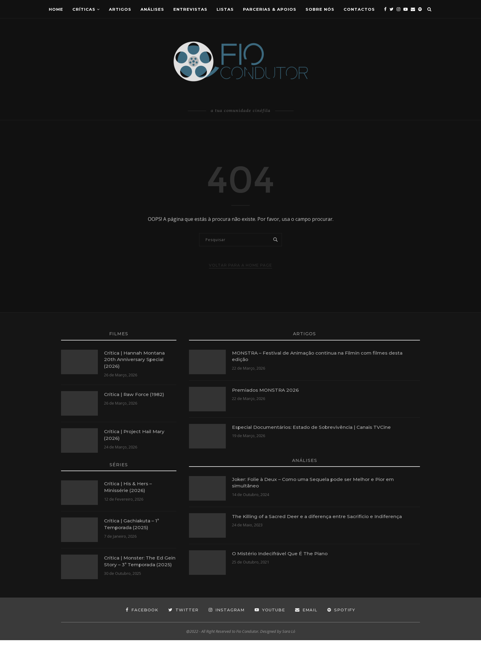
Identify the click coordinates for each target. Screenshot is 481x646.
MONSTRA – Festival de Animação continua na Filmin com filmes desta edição (320, 356)
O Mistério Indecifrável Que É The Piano (281, 553)
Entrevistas (190, 9)
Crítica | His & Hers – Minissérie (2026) (128, 487)
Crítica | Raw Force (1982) (135, 395)
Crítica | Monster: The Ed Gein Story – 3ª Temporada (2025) (137, 565)
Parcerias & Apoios (269, 9)
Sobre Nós (320, 9)
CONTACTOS (359, 9)
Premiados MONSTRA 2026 (267, 390)
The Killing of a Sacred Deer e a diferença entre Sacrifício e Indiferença (318, 516)
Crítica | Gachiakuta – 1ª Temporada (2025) (132, 524)
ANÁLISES (152, 9)
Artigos (120, 9)
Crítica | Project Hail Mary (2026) (135, 435)
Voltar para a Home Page (240, 265)
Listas (225, 9)
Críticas (83, 9)
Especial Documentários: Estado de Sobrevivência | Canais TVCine (314, 427)
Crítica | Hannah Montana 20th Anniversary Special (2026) (135, 360)
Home (56, 9)
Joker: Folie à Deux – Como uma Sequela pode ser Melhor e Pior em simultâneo (316, 482)
